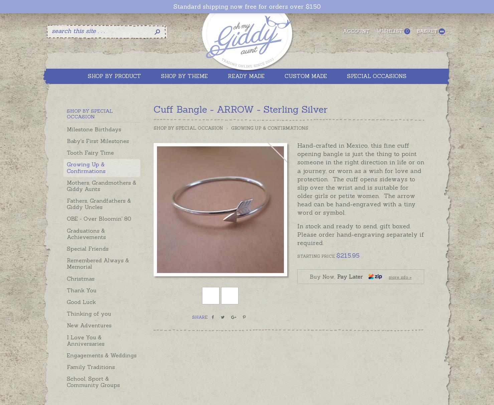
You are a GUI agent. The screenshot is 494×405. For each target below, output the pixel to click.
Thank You (82, 290)
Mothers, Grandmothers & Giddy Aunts (101, 185)
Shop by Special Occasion (188, 128)
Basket (431, 31)
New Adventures (89, 325)
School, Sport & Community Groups (93, 381)
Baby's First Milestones (98, 141)
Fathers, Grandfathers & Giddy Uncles (99, 203)
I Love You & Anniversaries (86, 340)
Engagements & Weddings (102, 355)
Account (356, 31)
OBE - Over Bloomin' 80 (99, 218)
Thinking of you (89, 313)
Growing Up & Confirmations (86, 167)
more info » (400, 277)
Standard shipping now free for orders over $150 (247, 6)
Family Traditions (91, 367)
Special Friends (88, 248)
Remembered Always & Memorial (98, 263)
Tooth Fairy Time (90, 152)
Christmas (81, 278)
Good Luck (81, 302)
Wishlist (393, 31)
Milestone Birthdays (94, 129)
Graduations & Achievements (86, 233)
